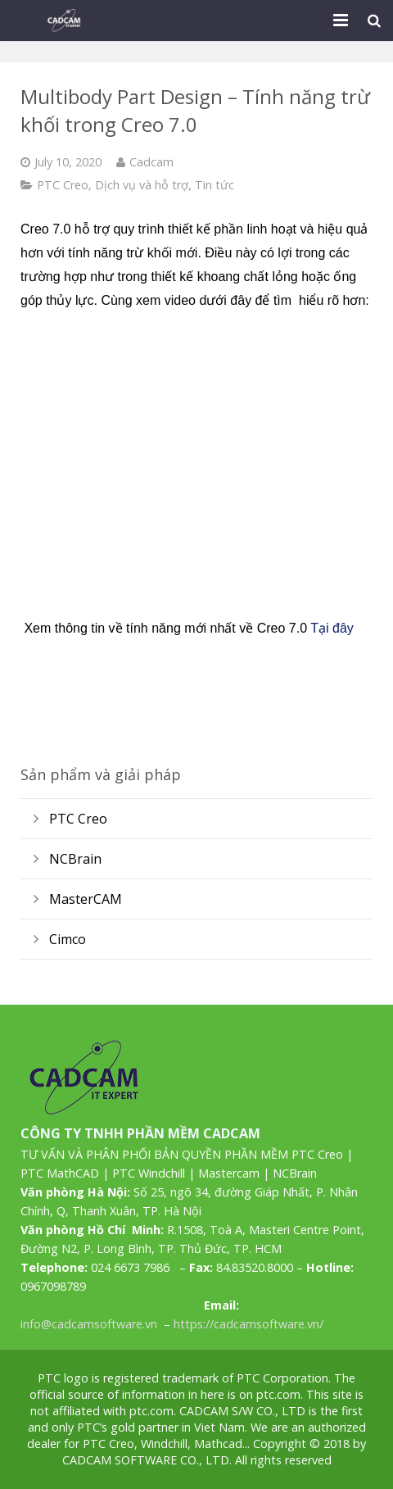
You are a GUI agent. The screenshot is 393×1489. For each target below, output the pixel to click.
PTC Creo (62, 185)
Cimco (67, 939)
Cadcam (151, 162)
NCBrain (75, 859)
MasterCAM (85, 899)
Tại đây (332, 628)
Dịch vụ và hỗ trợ (141, 185)
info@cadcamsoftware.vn (88, 1324)
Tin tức (214, 185)
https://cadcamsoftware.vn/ (248, 1324)
